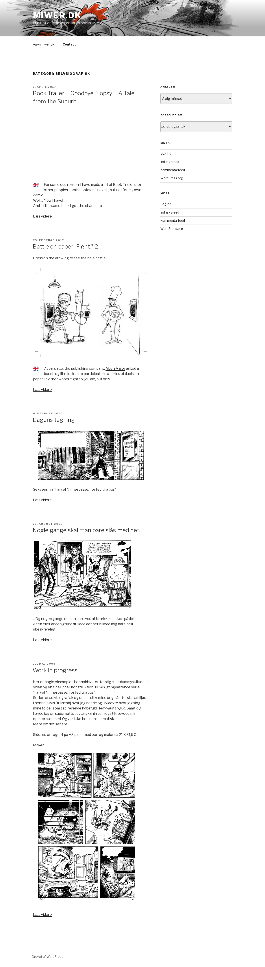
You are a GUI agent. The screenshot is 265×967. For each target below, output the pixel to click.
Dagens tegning (54, 419)
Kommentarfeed (172, 170)
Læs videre (42, 216)
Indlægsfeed (169, 162)
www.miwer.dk (43, 44)
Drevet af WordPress (47, 956)
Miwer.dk (57, 15)
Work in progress (55, 670)
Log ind (165, 153)
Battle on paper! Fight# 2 (65, 246)
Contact (69, 44)
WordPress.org (171, 178)
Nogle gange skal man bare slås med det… (88, 530)
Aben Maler (115, 368)
